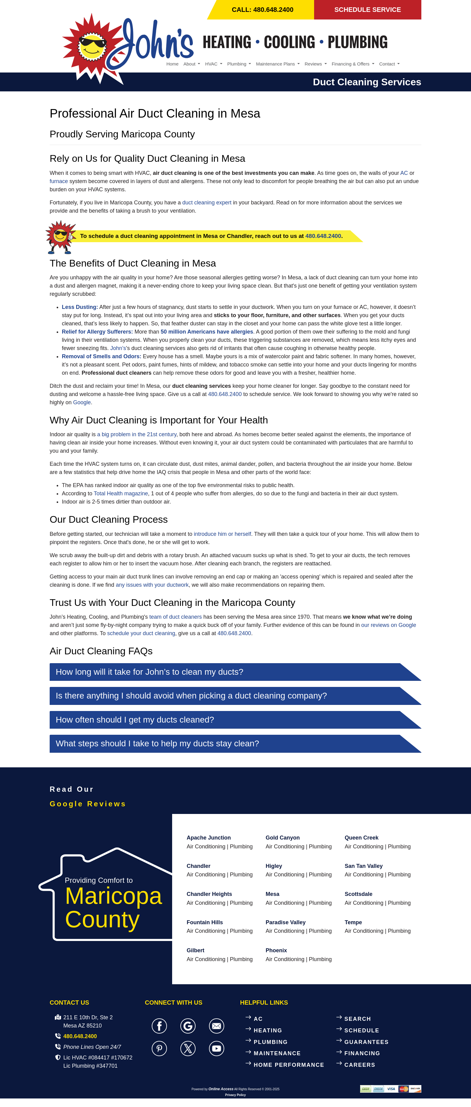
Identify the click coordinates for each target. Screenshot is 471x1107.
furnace (59, 182)
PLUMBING (271, 1042)
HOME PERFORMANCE (289, 1065)
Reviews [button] (314, 64)
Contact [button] (387, 64)
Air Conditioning (206, 847)
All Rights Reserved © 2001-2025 (257, 1089)
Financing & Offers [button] (351, 64)
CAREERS (360, 1065)
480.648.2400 (323, 236)
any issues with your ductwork (152, 585)
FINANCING (363, 1054)
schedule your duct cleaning (141, 634)
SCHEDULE (362, 1030)
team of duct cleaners (175, 617)
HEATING (268, 1030)
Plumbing (241, 847)
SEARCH (358, 1019)
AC (404, 173)
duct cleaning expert (207, 203)
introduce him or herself (222, 534)
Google (82, 403)
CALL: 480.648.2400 (263, 10)
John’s (118, 348)
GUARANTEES (367, 1042)
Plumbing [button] (237, 64)
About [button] (190, 64)
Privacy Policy (235, 1095)
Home (172, 64)
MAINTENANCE (277, 1054)
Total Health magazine (121, 494)
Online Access (220, 1089)
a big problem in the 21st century (136, 435)
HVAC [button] (212, 64)
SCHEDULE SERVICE (368, 10)
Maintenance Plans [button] (276, 64)
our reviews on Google (388, 625)
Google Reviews (88, 804)
